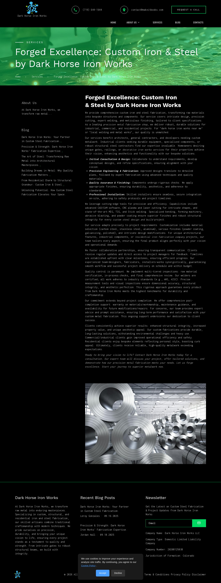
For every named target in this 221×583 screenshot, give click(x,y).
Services (157, 22)
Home (113, 22)
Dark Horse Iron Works (32, 9)
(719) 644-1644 (85, 9)
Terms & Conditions (157, 574)
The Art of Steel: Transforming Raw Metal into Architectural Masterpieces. (45, 159)
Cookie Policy (88, 565)
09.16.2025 (111, 515)
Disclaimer (199, 574)
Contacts (198, 22)
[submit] (199, 523)
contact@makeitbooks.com (140, 9)
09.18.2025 (107, 533)
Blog (177, 22)
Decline (118, 573)
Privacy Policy (181, 574)
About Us (132, 22)
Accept (102, 573)
